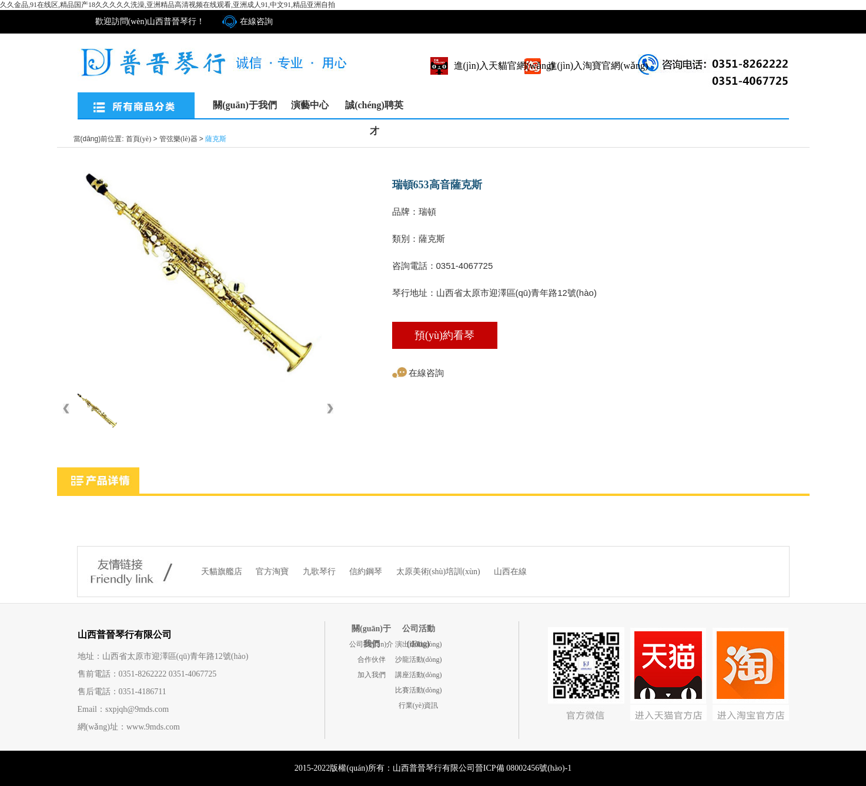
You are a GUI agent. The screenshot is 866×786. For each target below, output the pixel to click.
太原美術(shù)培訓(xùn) (439, 571)
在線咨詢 (256, 21)
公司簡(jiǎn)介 (371, 644)
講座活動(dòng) (418, 675)
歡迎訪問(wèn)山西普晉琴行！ (150, 21)
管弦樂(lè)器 (178, 139)
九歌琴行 (320, 571)
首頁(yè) (138, 139)
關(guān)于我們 (244, 105)
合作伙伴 (371, 659)
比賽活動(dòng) (418, 690)
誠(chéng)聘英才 (374, 109)
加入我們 (371, 675)
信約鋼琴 (366, 571)
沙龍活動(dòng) (418, 659)
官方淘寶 (273, 571)
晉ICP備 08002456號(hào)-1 (523, 768)
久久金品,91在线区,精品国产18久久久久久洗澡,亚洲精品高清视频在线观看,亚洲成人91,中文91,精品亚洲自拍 (167, 5)
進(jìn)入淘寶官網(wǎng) (598, 66)
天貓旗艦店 (223, 571)
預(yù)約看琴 (444, 335)
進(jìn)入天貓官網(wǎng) (504, 66)
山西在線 (510, 571)
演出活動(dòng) (418, 644)
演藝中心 (310, 105)
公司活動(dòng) (418, 630)
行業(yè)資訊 (418, 705)
